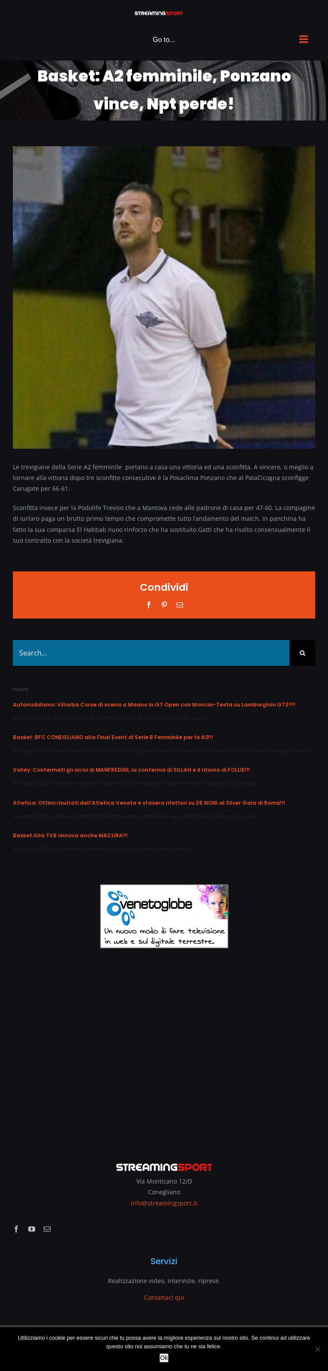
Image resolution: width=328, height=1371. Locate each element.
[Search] (302, 653)
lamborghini (104, 718)
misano (132, 718)
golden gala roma (119, 816)
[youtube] (31, 1229)
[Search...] (151, 653)
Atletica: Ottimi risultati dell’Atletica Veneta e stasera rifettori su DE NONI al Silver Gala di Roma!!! (149, 802)
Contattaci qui (164, 1297)
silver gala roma (221, 816)
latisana (214, 750)
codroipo (106, 750)
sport (199, 718)
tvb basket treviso (167, 848)
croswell (93, 848)
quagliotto (185, 816)
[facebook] (16, 1229)
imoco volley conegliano (129, 783)
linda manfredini (184, 783)
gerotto (85, 816)
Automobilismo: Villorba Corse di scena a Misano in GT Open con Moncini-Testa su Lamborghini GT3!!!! (154, 704)
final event (188, 750)
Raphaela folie (225, 783)
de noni (63, 816)
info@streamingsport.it (164, 1203)
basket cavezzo (73, 750)
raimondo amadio (167, 718)
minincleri (239, 750)
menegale (156, 816)
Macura (115, 848)
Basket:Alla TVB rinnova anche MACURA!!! (70, 835)
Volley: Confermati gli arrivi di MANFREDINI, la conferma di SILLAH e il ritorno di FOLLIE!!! (131, 769)
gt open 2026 (70, 718)
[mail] (47, 1229)
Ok (164, 1357)
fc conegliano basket (146, 750)
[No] (317, 1349)
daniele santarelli (75, 783)
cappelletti (67, 848)
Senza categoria (274, 750)
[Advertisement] (164, 1049)
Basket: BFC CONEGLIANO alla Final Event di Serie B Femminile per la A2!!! (113, 737)
